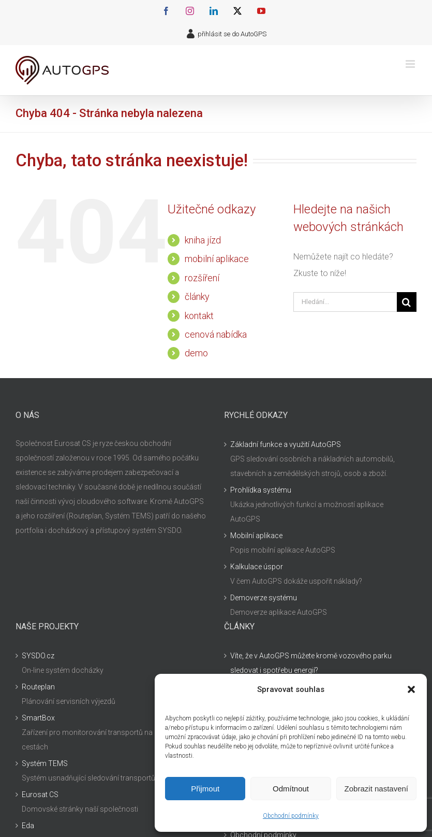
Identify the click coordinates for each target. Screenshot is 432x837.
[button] (411, 689)
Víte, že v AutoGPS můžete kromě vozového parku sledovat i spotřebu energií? (311, 663)
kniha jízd (203, 240)
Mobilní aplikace (256, 535)
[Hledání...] (345, 302)
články (197, 296)
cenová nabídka (216, 334)
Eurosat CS (40, 794)
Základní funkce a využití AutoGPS (285, 444)
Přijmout (205, 788)
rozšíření (202, 277)
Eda (28, 825)
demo (196, 353)
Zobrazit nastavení (376, 788)
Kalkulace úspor (256, 566)
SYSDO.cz (38, 656)
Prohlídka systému (260, 490)
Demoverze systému (263, 598)
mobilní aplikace (217, 258)
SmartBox (38, 718)
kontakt (199, 315)
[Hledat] (406, 302)
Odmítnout (291, 788)
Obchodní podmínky (291, 815)
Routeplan (38, 687)
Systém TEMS (45, 763)
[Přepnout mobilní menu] (411, 64)
